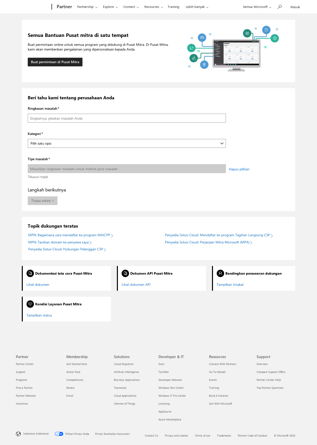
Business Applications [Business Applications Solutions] (127, 380)
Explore (108, 6)
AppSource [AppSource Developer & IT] (164, 411)
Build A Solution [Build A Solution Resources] (218, 395)
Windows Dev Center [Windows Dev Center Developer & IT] (171, 388)
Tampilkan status (39, 315)
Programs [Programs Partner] (21, 380)
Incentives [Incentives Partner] (22, 403)
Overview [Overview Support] (262, 364)
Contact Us (151, 435)
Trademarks (224, 435)
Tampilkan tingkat (230, 284)
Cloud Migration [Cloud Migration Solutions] (123, 364)
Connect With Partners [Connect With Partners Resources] (222, 364)
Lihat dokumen (37, 284)
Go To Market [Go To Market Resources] (217, 372)
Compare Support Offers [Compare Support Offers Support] (271, 372)
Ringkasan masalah (42, 108)
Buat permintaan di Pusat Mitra (55, 61)
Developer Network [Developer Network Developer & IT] (170, 380)
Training (173, 6)
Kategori (34, 133)
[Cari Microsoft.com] (279, 6)
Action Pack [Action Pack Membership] (73, 372)
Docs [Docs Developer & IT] (161, 364)
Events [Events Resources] (213, 380)
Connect (129, 6)
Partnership (85, 6)
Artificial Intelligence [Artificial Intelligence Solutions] (126, 372)
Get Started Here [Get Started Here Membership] (76, 364)
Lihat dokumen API (136, 284)
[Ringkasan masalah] (127, 118)
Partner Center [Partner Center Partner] (25, 364)
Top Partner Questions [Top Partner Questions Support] (270, 388)
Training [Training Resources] (214, 388)
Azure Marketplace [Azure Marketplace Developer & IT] (169, 419)
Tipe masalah (38, 159)
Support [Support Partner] (20, 372)
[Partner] (64, 7)
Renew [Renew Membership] (70, 388)
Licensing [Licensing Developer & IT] (164, 403)
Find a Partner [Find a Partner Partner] (24, 388)
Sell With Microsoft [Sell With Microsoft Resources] (220, 403)
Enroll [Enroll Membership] (69, 395)
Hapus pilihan (239, 169)
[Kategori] (127, 143)
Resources (151, 6)
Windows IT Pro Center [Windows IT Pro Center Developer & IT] (172, 395)
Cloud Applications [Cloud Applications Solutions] (125, 395)
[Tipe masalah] (127, 168)
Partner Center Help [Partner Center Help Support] (269, 380)
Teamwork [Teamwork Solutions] (120, 388)
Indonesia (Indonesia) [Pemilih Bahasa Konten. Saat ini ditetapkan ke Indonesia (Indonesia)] (36, 433)
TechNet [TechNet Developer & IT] (163, 372)
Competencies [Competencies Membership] (74, 380)
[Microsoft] (33, 7)
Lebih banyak (195, 6)
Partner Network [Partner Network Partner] (26, 395)
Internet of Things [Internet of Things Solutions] (124, 403)
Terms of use (202, 435)
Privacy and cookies (176, 435)
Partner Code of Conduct (252, 435)
